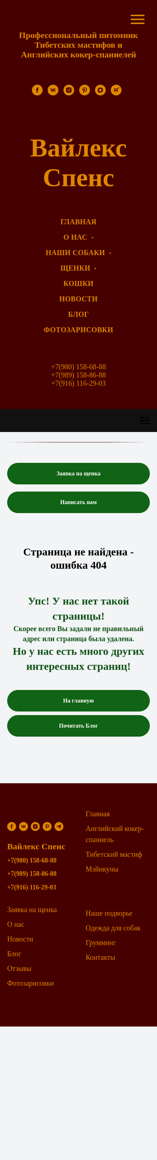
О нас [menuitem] (76, 237)
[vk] (53, 93)
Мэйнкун (100, 869)
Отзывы (19, 968)
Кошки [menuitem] (78, 283)
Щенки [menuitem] (76, 268)
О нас (15, 924)
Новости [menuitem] (78, 299)
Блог (14, 954)
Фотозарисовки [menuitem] (78, 330)
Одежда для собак (113, 928)
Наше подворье (109, 913)
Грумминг (101, 943)
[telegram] (58, 826)
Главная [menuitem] (78, 222)
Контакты (100, 957)
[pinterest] (84, 93)
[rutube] (116, 93)
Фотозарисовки (30, 983)
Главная (98, 814)
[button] (78, 473)
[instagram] (68, 93)
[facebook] (37, 93)
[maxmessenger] (100, 93)
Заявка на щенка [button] (32, 910)
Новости (20, 939)
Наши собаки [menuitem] (76, 253)
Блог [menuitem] (78, 314)
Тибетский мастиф (114, 854)
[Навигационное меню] (145, 420)
